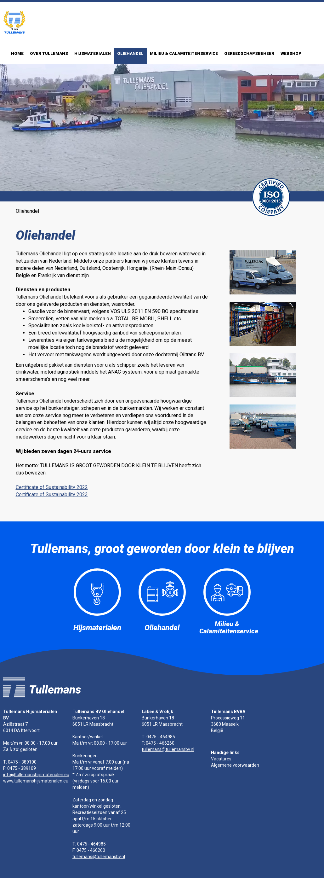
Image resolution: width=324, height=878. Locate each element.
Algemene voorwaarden (235, 765)
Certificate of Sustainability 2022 (52, 487)
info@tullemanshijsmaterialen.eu (36, 774)
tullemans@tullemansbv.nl (98, 856)
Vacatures (221, 758)
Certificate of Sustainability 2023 (52, 494)
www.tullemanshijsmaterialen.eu (35, 780)
